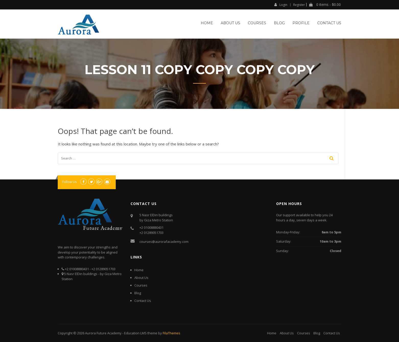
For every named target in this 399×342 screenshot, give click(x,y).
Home (207, 23)
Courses (257, 23)
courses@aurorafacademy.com (164, 241)
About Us (230, 23)
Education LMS (135, 333)
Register (299, 4)
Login (280, 4)
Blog (279, 23)
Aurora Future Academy (103, 333)
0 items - (325, 4)
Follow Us (69, 181)
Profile (301, 23)
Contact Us (329, 23)
